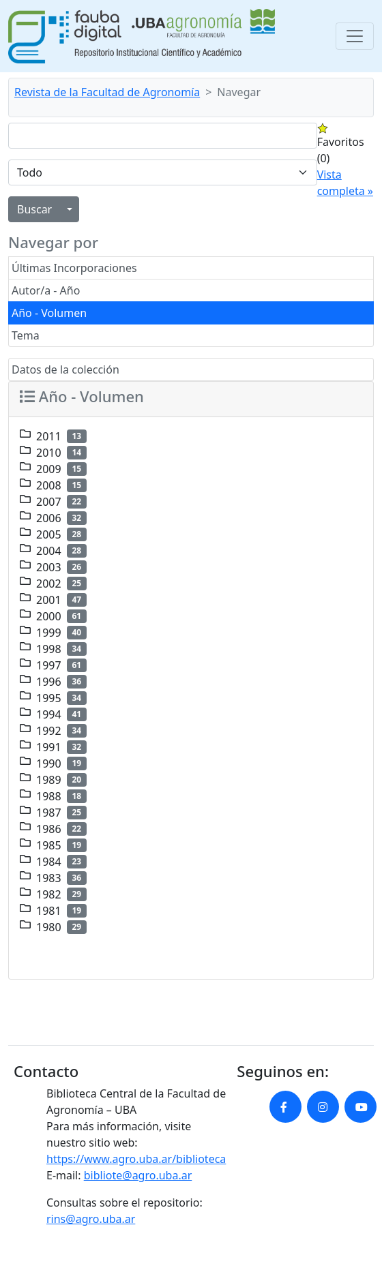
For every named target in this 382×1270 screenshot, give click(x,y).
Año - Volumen (49, 312)
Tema (26, 335)
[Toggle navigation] (355, 36)
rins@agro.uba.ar (90, 1218)
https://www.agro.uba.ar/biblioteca (136, 1158)
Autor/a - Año (46, 290)
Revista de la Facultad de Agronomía (107, 92)
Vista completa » (345, 182)
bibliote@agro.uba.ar (138, 1175)
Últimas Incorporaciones (74, 267)
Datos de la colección (65, 369)
